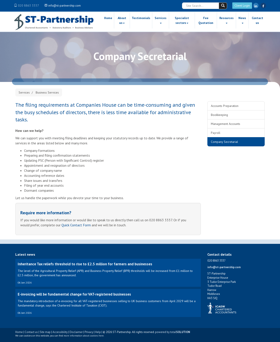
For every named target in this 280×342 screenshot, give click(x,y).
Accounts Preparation (224, 106)
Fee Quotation (205, 20)
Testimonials (141, 18)
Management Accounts (225, 124)
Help (98, 332)
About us (122, 20)
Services (160, 20)
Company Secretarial (224, 142)
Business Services (47, 92)
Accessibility (60, 332)
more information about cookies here (84, 335)
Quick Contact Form (76, 225)
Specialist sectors (182, 20)
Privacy (89, 332)
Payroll (215, 133)
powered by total (172, 332)
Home (108, 18)
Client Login (242, 5)
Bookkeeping (219, 115)
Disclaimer (76, 332)
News (242, 20)
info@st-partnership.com (64, 5)
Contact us (257, 20)
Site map (45, 332)
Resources (226, 20)
